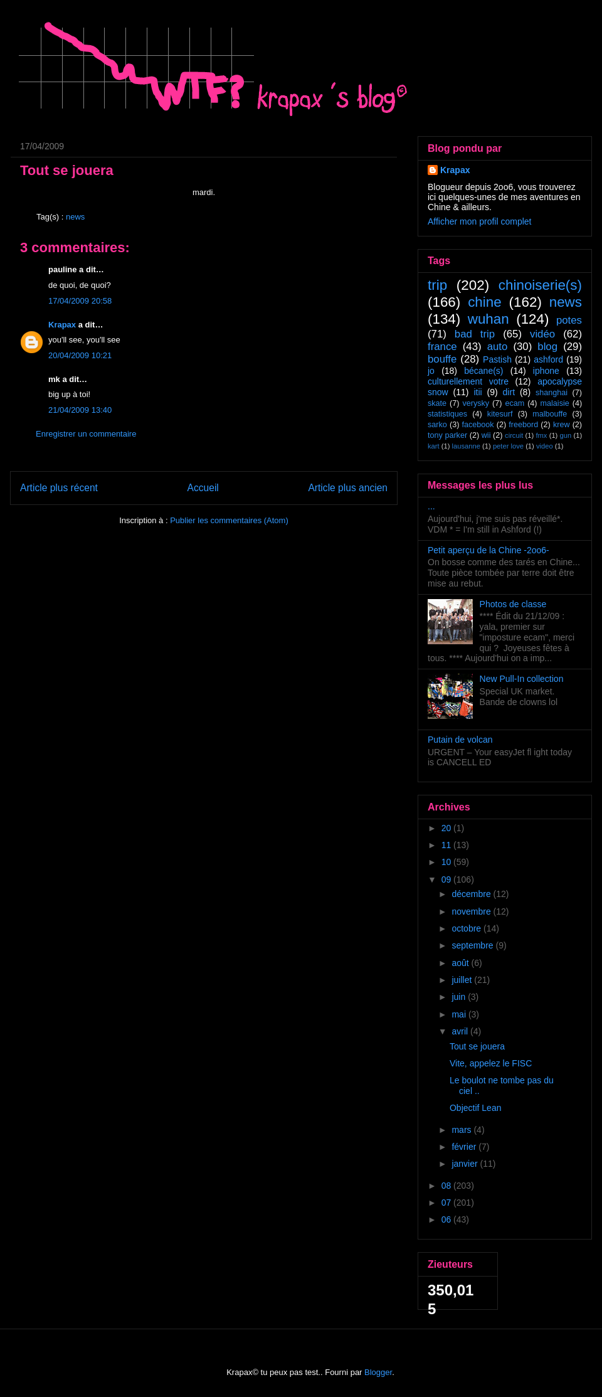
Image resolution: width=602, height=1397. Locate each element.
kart (434, 446)
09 (447, 879)
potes (569, 320)
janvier (466, 1164)
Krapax (62, 324)
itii (477, 392)
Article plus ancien (348, 487)
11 (447, 845)
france (442, 347)
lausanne (466, 446)
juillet (463, 980)
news (75, 216)
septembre (473, 945)
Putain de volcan (460, 740)
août (461, 963)
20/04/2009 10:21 (80, 355)
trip (437, 285)
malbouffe (549, 414)
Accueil (203, 487)
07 (447, 1203)
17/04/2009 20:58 (80, 300)
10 (447, 862)
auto (497, 347)
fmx (541, 435)
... (431, 506)
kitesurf (500, 414)
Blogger (378, 1372)
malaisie (555, 403)
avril (461, 1031)
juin (460, 997)
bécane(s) (483, 371)
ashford (548, 359)
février (465, 1147)
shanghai (552, 392)
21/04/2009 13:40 (80, 410)
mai (460, 1014)
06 (447, 1219)
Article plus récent (59, 487)
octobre (467, 928)
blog (547, 347)
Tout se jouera (477, 1046)
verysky (475, 403)
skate (437, 403)
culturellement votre (468, 381)
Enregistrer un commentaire (86, 433)
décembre (472, 894)
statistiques (447, 414)
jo (431, 371)
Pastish (497, 359)
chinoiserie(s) (540, 285)
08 (447, 1186)
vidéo (542, 334)
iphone (546, 371)
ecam (514, 403)
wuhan (488, 319)
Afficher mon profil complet (479, 221)
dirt (509, 392)
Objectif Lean (476, 1108)
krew (561, 424)
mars (462, 1130)
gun (566, 435)
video (544, 446)
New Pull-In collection (522, 679)
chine (485, 302)
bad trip (475, 334)
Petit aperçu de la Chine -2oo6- (488, 550)
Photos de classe (513, 604)
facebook (478, 424)
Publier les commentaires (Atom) (229, 520)
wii (486, 435)
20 (447, 828)
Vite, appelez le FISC (491, 1063)
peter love (508, 446)
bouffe (442, 359)
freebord (523, 424)
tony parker (447, 435)
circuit (514, 435)
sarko (437, 424)
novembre (472, 911)
